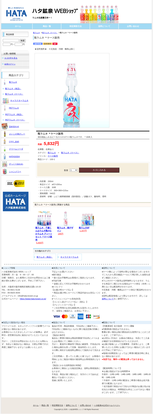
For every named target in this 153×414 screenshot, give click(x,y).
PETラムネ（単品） (14, 114)
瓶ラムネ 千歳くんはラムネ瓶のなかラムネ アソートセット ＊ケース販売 (43, 234)
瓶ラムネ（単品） (45, 257)
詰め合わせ (10, 126)
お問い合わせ (133, 26)
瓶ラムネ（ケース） (50, 33)
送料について (104, 26)
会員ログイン (10, 64)
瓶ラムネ (36, 33)
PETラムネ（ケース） (15, 120)
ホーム (18, 26)
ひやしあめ (10, 141)
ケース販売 (53, 156)
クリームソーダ (12, 149)
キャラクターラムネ (69, 257)
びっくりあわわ (12, 164)
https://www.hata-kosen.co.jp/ (33, 299)
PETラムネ (10, 108)
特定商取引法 (76, 26)
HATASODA (11, 156)
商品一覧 (47, 26)
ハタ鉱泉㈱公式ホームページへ (107, 405)
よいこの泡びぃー (13, 134)
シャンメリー (11, 171)
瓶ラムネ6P (84, 228)
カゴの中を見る (10, 58)
